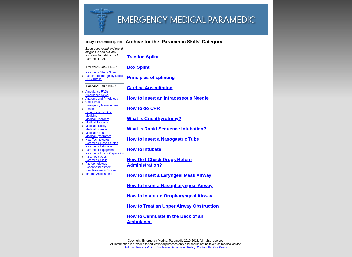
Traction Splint (143, 56)
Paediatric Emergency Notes (104, 76)
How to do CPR (143, 108)
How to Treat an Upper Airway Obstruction (173, 206)
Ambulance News (97, 95)
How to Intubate (144, 149)
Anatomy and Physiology (101, 98)
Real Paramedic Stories (101, 170)
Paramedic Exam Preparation (104, 153)
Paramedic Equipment (100, 150)
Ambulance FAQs (97, 91)
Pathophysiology (96, 163)
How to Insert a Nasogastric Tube (163, 139)
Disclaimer (163, 247)
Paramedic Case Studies (101, 143)
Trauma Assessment (98, 174)
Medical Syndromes (98, 136)
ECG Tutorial (93, 79)
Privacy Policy (145, 247)
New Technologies (97, 139)
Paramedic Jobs (96, 156)
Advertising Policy (183, 247)
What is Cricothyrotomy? (154, 118)
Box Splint (138, 67)
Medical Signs (94, 132)
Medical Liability (95, 126)
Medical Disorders (97, 119)
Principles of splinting (151, 77)
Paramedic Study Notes (101, 72)
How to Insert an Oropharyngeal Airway (169, 195)
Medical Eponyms (97, 122)
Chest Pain (92, 102)
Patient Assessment (98, 167)
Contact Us (204, 247)
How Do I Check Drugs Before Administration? (159, 162)
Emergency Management (102, 105)
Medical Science (96, 129)
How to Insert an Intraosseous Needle (168, 98)
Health (89, 109)
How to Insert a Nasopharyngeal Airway (170, 185)
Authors (129, 247)
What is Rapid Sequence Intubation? (166, 128)
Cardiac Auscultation (150, 87)
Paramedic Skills (96, 160)
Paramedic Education (99, 146)
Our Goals (220, 247)
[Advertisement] (248, 112)
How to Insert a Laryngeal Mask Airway (169, 175)
